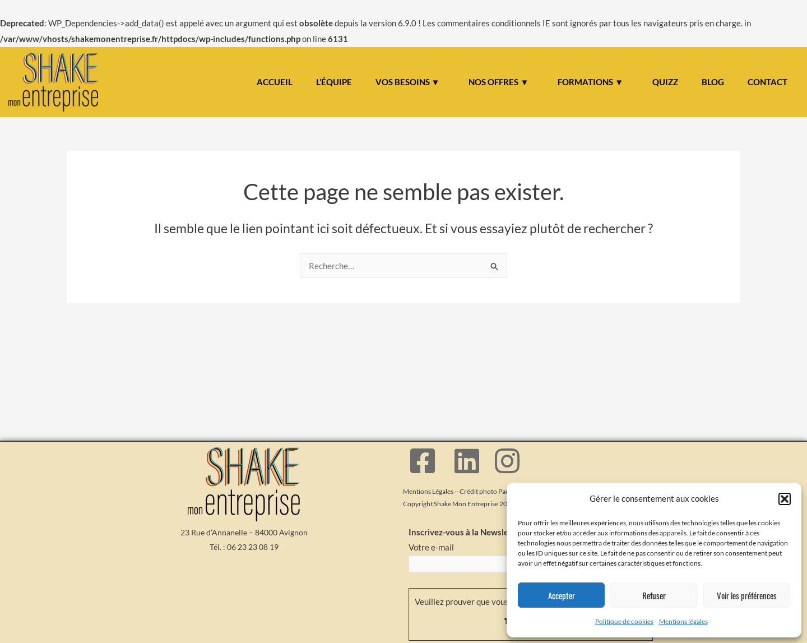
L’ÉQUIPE (334, 82)
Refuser (654, 595)
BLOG (713, 82)
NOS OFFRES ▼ (498, 82)
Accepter (561, 595)
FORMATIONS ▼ (590, 82)
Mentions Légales (428, 491)
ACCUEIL (275, 82)
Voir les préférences (747, 595)
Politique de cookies (624, 621)
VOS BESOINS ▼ (407, 82)
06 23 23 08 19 (253, 547)
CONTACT (767, 82)
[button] (784, 499)
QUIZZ (665, 82)
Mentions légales (683, 621)
